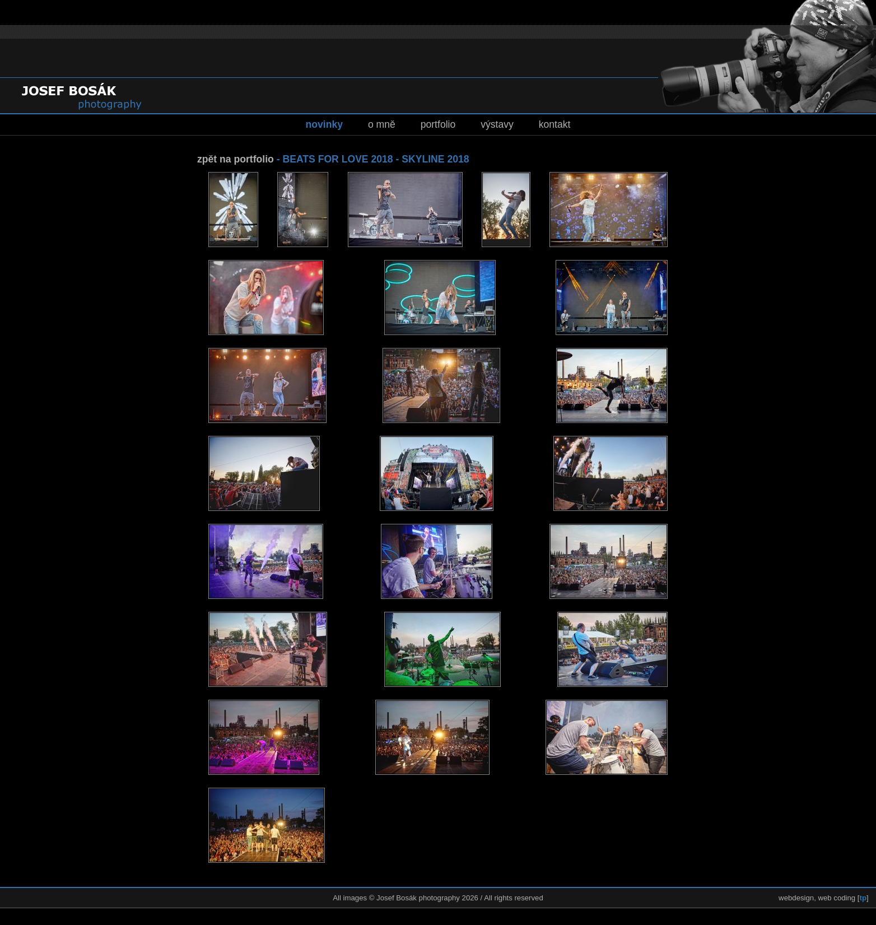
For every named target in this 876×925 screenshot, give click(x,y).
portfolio (438, 124)
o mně (381, 124)
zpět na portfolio (235, 159)
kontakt (555, 124)
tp (863, 898)
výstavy (497, 124)
